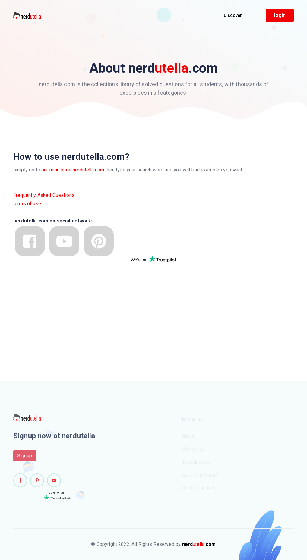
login (280, 15)
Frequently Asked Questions (43, 195)
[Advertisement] (58, 308)
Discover (233, 15)
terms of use (27, 203)
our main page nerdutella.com (72, 170)
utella (199, 544)
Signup (24, 457)
